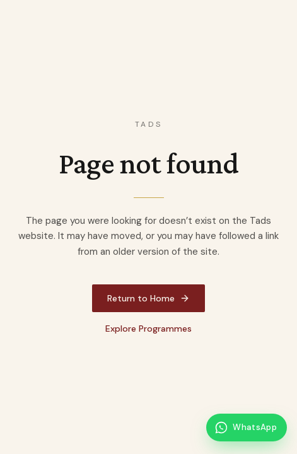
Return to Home (148, 298)
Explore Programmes (148, 328)
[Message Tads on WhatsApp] (246, 427)
